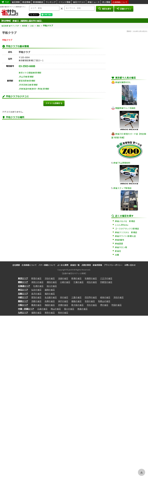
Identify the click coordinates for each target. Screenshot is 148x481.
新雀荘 (118, 251)
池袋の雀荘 (63, 278)
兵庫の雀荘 (50, 301)
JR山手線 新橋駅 (26, 76)
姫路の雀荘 (76, 301)
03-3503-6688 (27, 66)
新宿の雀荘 (36, 278)
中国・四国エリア (26, 308)
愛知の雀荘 (36, 297)
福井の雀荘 (50, 293)
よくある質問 (62, 265)
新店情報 (26, 2)
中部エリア (23, 297)
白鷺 (117, 254)
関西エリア (23, 301)
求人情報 (106, 2)
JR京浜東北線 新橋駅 (28, 84)
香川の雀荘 (69, 308)
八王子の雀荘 (106, 278)
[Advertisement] (129, 56)
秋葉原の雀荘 (91, 278)
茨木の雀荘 (92, 304)
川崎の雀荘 (65, 282)
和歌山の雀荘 (104, 301)
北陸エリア (23, 293)
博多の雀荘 (50, 312)
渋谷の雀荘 (50, 278)
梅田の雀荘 (50, 304)
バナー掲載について (47, 265)
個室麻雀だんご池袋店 (125, 108)
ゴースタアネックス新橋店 (127, 228)
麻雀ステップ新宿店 (122, 188)
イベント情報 (64, 2)
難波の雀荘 (36, 304)
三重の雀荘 (76, 297)
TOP (5, 2)
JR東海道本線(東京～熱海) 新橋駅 (34, 88)
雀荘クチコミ (79, 2)
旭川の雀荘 (52, 285)
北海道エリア (24, 285)
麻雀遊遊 (119, 243)
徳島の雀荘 (82, 308)
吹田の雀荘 (117, 304)
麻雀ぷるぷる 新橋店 (125, 221)
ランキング (51, 2)
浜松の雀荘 (119, 297)
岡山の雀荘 (56, 308)
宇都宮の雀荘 (106, 282)
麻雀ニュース (94, 2)
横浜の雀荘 (52, 282)
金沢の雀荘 (36, 293)
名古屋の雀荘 (51, 297)
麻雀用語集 (97, 265)
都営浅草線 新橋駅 (27, 80)
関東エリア (23, 282)
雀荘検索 (16, 2)
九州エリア (23, 312)
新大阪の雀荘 (77, 304)
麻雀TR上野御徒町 (121, 162)
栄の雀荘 (64, 297)
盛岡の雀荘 (50, 289)
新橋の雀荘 (76, 278)
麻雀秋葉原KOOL (123, 82)
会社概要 (16, 265)
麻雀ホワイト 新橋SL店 (125, 236)
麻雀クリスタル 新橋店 (126, 232)
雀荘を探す (104, 8)
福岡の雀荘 (36, 312)
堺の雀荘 (104, 304)
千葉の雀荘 (78, 282)
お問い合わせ (130, 265)
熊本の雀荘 (63, 312)
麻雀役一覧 (75, 265)
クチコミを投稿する (54, 103)
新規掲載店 (38, 2)
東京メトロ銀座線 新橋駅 (30, 72)
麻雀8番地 (119, 239)
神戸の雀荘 (63, 301)
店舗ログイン (123, 8)
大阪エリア (23, 304)
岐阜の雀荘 (105, 297)
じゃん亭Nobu (121, 224)
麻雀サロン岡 (121, 247)
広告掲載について (120, 2)
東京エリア (23, 278)
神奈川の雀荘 (37, 282)
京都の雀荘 (36, 301)
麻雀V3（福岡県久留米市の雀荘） (28, 20)
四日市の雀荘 (91, 297)
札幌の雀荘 (38, 285)
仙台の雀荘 (36, 289)
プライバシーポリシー (113, 265)
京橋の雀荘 (63, 304)
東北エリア (23, 289)
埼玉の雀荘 (92, 282)
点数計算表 (86, 265)
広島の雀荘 (42, 308)
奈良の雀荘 (90, 301)
